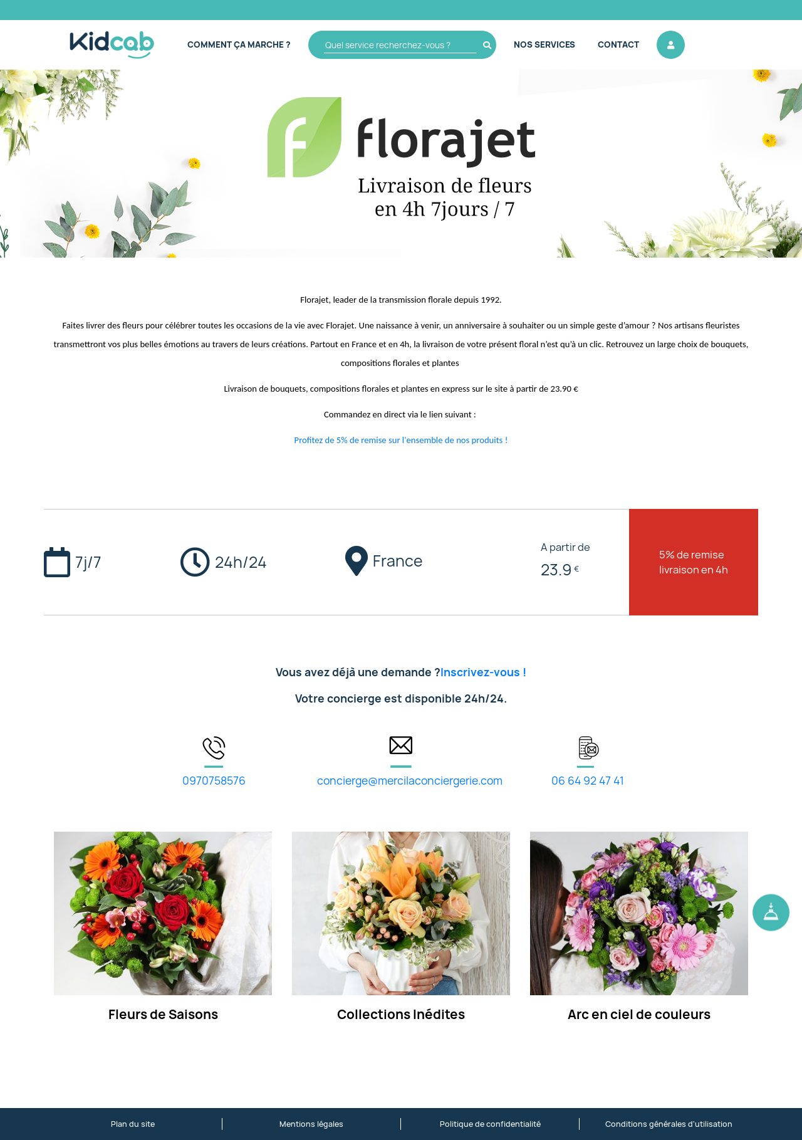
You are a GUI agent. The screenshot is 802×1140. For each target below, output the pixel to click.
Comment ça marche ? (239, 44)
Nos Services (544, 44)
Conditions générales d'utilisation (668, 1124)
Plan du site (133, 1124)
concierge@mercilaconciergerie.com (410, 780)
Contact (618, 44)
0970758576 (214, 780)
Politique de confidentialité (490, 1124)
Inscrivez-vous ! (483, 672)
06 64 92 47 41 (587, 780)
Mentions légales (311, 1124)
